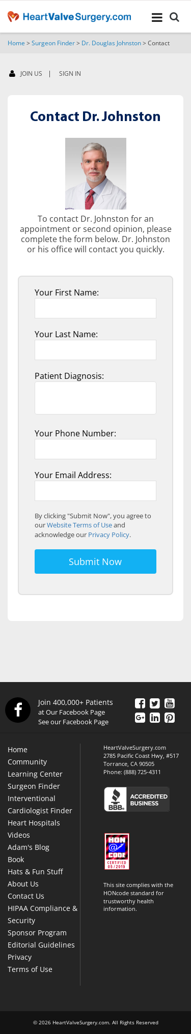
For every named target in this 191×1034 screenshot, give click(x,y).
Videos (19, 835)
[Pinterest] (170, 717)
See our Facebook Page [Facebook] (73, 721)
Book (16, 859)
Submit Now (95, 561)
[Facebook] (165, 76)
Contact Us (26, 896)
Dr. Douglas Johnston (111, 43)
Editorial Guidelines (41, 945)
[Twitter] (155, 702)
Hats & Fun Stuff (35, 871)
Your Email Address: (73, 475)
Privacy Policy (108, 534)
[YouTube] (170, 702)
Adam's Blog (28, 847)
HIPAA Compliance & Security (42, 914)
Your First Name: (67, 292)
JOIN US (25, 74)
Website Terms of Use (79, 524)
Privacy (20, 957)
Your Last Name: (66, 334)
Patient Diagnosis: (69, 375)
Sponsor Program (37, 932)
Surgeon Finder (53, 43)
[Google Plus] (140, 717)
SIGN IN (70, 74)
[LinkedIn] (155, 717)
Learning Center (35, 774)
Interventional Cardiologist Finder (40, 804)
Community (27, 761)
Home (16, 43)
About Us (23, 884)
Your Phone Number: (75, 433)
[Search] (174, 18)
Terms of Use (30, 969)
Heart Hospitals (34, 823)
